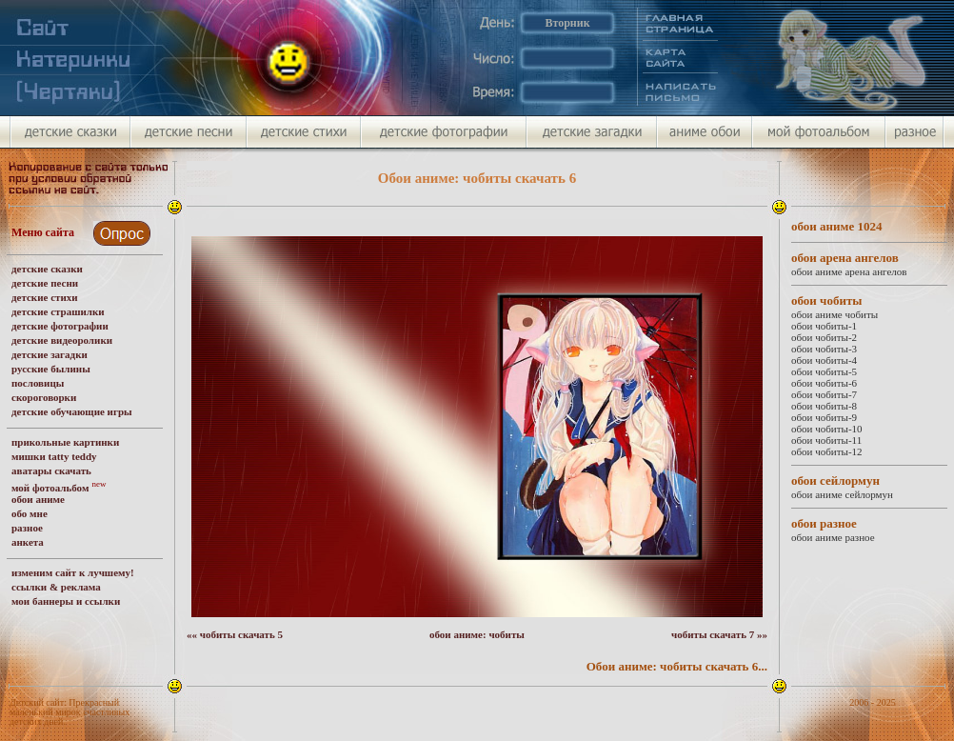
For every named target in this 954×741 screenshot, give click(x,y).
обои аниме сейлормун (842, 494)
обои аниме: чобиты (477, 634)
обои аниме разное (833, 537)
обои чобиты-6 (824, 383)
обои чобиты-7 (824, 394)
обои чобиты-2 (824, 337)
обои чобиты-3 (824, 348)
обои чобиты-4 (824, 360)
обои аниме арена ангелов (848, 271)
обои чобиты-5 (824, 371)
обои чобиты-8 (824, 405)
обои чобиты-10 (827, 428)
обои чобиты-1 (824, 325)
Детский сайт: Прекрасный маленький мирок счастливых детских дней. (69, 712)
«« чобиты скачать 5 (235, 634)
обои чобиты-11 (826, 440)
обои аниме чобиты (834, 314)
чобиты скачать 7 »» (719, 634)
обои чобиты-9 (824, 417)
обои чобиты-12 (827, 451)
